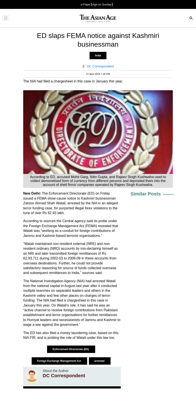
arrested (99, 360)
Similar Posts (146, 194)
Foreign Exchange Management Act (59, 360)
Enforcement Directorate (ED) (71, 349)
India (98, 55)
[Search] (191, 18)
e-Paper (86, 4)
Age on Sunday (101, 4)
